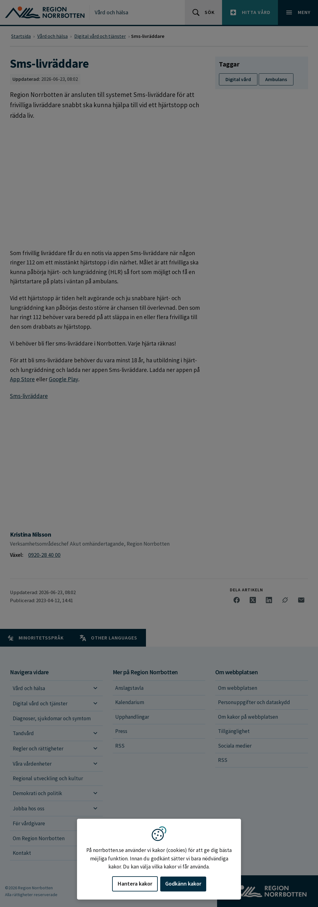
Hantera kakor (135, 883)
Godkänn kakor (183, 883)
